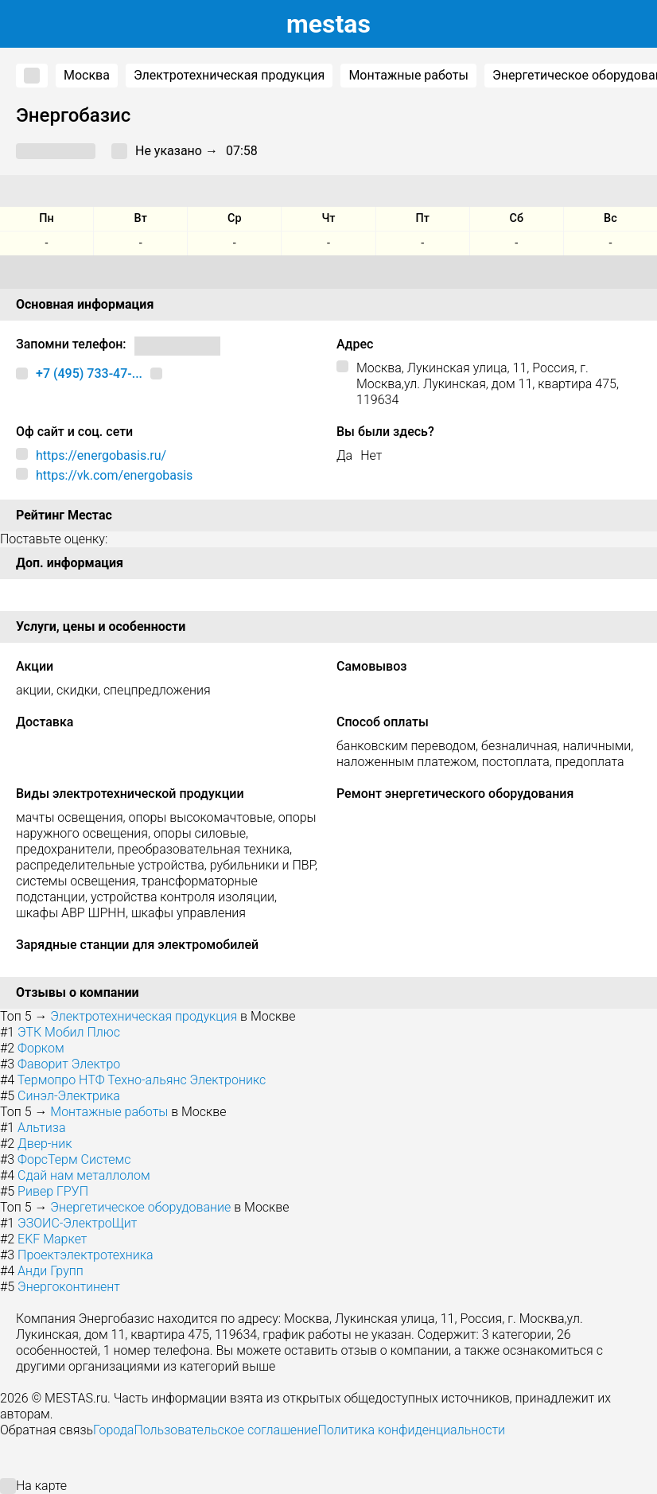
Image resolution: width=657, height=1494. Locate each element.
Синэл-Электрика (68, 1095)
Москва (87, 75)
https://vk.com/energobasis (114, 475)
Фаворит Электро (68, 1064)
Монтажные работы (408, 75)
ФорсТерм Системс (73, 1159)
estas (328, 24)
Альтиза (41, 1127)
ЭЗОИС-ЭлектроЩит (77, 1223)
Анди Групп (50, 1270)
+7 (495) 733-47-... (89, 373)
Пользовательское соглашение (225, 1430)
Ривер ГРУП (52, 1191)
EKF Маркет (52, 1239)
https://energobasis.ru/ (101, 455)
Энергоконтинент (68, 1286)
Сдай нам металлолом (83, 1175)
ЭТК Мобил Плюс (68, 1032)
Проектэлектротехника (85, 1255)
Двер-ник (44, 1143)
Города (113, 1430)
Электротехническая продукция (229, 75)
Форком (40, 1048)
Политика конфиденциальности (411, 1430)
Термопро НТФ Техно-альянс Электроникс (141, 1079)
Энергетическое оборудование (140, 1207)
